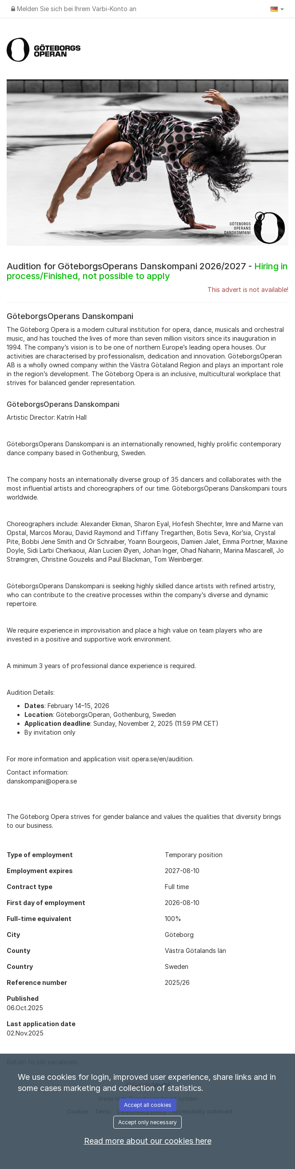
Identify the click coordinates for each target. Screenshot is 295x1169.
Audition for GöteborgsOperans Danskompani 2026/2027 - (147, 271)
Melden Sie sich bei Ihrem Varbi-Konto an (73, 8)
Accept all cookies (147, 1105)
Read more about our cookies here (147, 1140)
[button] (277, 9)
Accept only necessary (147, 1122)
